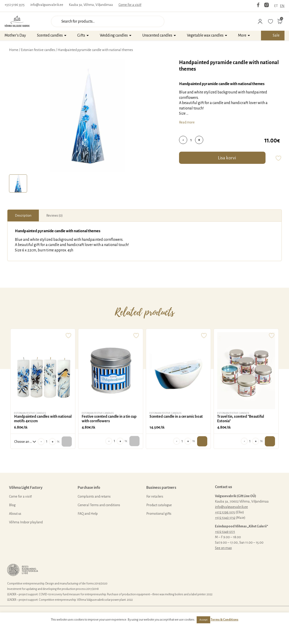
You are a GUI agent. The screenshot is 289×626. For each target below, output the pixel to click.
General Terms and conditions (99, 505)
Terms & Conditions (224, 619)
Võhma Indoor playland (26, 522)
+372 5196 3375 (15, 5)
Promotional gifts (158, 513)
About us (15, 513)
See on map (223, 548)
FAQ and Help (88, 513)
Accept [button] (203, 619)
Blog (12, 505)
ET (276, 6)
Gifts (81, 35)
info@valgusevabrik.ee (46, 5)
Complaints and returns (94, 496)
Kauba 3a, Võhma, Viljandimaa (91, 5)
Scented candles (50, 35)
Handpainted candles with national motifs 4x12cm (43, 419)
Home (13, 50)
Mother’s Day (15, 35)
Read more (187, 122)
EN (282, 6)
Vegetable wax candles (205, 35)
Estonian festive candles (38, 50)
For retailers (154, 496)
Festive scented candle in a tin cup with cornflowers (109, 419)
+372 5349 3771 (225, 531)
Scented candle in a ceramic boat (176, 417)
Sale (276, 35)
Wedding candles (114, 35)
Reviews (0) (54, 215)
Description (23, 215)
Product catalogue (159, 505)
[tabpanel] (87, 115)
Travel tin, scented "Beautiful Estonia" (240, 419)
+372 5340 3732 (225, 517)
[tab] (18, 183)
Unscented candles (157, 35)
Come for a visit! (130, 5)
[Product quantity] (191, 140)
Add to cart (202, 441)
